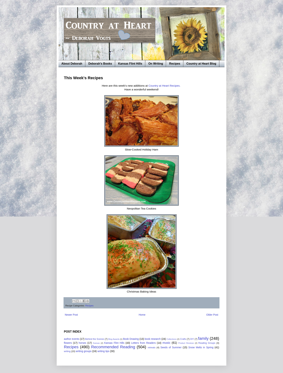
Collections (172, 339)
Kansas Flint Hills (130, 63)
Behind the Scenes (94, 339)
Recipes (174, 63)
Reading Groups (206, 343)
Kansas (96, 343)
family (203, 338)
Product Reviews (186, 343)
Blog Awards (113, 339)
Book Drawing (131, 338)
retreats (152, 347)
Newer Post (71, 314)
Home (142, 314)
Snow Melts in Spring (201, 347)
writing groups (84, 351)
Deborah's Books (100, 63)
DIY (192, 339)
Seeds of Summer (171, 347)
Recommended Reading (113, 347)
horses (82, 342)
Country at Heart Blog (201, 63)
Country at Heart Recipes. (165, 85)
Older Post (212, 314)
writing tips (103, 351)
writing (67, 351)
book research (153, 338)
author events (71, 338)
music (166, 342)
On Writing (155, 63)
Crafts (183, 339)
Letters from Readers (143, 342)
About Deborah (71, 63)
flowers (68, 342)
